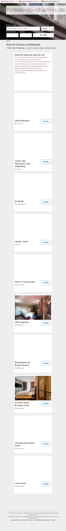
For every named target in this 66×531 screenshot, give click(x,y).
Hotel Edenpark (22, 121)
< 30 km (47, 48)
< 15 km (28, 48)
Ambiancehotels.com (27, 1)
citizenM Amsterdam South (24, 445)
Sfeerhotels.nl (7, 1)
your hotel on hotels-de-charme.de (41, 519)
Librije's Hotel (21, 242)
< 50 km (53, 48)
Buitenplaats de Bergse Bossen (22, 365)
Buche (46, 121)
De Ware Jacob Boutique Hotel (22, 405)
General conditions (15, 519)
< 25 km (41, 48)
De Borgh (20, 202)
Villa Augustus (22, 323)
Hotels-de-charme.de (50, 1)
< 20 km (35, 48)
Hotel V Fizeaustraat (25, 282)
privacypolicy (24, 519)
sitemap (53, 519)
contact (31, 519)
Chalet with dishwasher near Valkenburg (23, 164)
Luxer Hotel (20, 484)
